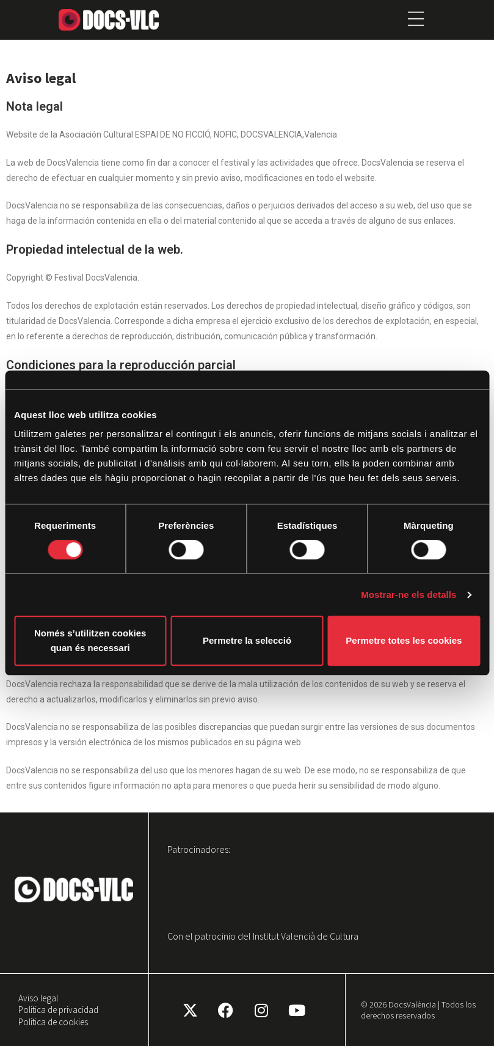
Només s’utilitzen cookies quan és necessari (90, 640)
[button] (416, 20)
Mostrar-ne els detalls (408, 594)
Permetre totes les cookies (404, 640)
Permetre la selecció (247, 640)
